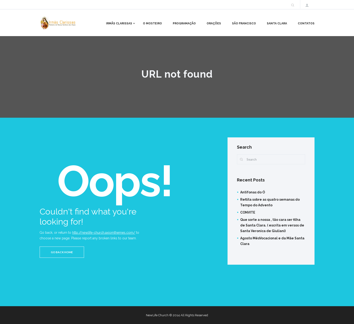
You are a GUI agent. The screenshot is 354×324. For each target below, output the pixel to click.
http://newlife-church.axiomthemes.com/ (103, 232)
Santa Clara (277, 23)
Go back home (62, 252)
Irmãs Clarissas (119, 23)
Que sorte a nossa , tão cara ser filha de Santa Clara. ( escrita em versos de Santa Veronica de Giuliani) (272, 225)
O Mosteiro (152, 23)
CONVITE (247, 212)
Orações (214, 23)
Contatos (306, 23)
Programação (184, 23)
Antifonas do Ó (252, 192)
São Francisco (244, 23)
